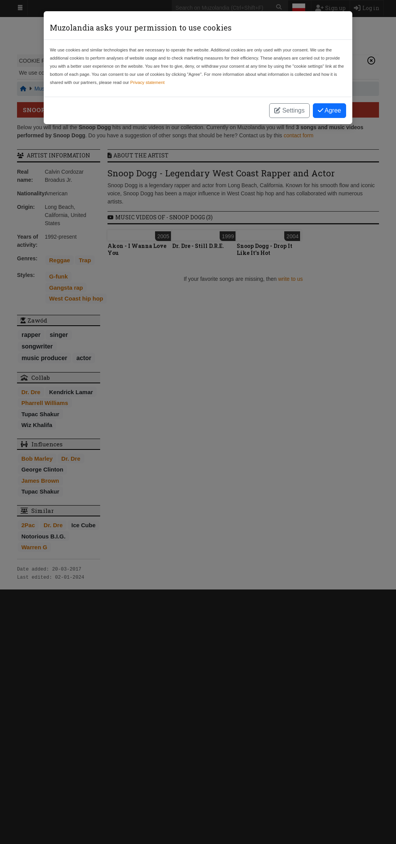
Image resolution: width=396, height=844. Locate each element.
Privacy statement (147, 82)
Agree (329, 110)
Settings (289, 110)
